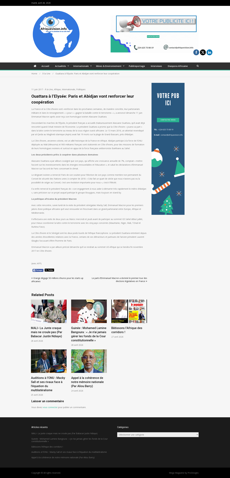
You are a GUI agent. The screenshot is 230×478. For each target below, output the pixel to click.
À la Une (49, 89)
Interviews (156, 66)
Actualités (60, 66)
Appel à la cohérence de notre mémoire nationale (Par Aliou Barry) (87, 382)
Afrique (57, 89)
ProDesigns (193, 472)
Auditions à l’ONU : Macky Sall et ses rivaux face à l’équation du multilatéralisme (69, 452)
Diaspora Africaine (178, 66)
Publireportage (137, 66)
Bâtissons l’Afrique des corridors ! (47, 446)
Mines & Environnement (108, 66)
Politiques (81, 89)
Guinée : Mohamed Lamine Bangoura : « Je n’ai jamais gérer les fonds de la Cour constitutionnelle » (69, 440)
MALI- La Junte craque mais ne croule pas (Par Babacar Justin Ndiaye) (46, 332)
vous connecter (50, 407)
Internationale (81, 66)
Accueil (45, 66)
